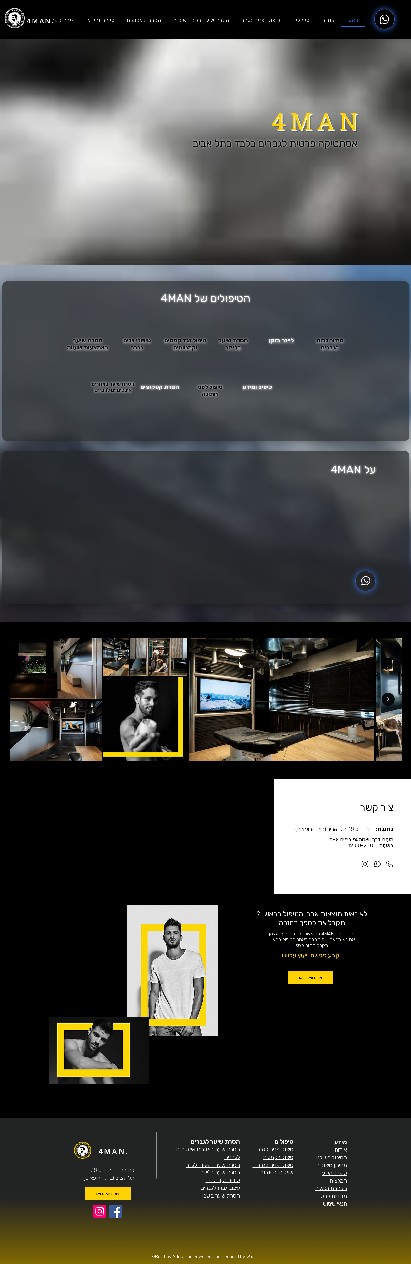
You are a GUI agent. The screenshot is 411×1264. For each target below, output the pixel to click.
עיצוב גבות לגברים (220, 1188)
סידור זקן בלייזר (223, 1180)
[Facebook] (115, 1211)
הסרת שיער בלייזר (220, 1172)
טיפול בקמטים (278, 1157)
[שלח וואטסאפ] (108, 1193)
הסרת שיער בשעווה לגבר (213, 1165)
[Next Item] (388, 699)
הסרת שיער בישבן (221, 1195)
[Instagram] (99, 1211)
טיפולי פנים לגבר (275, 1149)
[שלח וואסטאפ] (310, 977)
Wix (249, 1256)
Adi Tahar (181, 1256)
